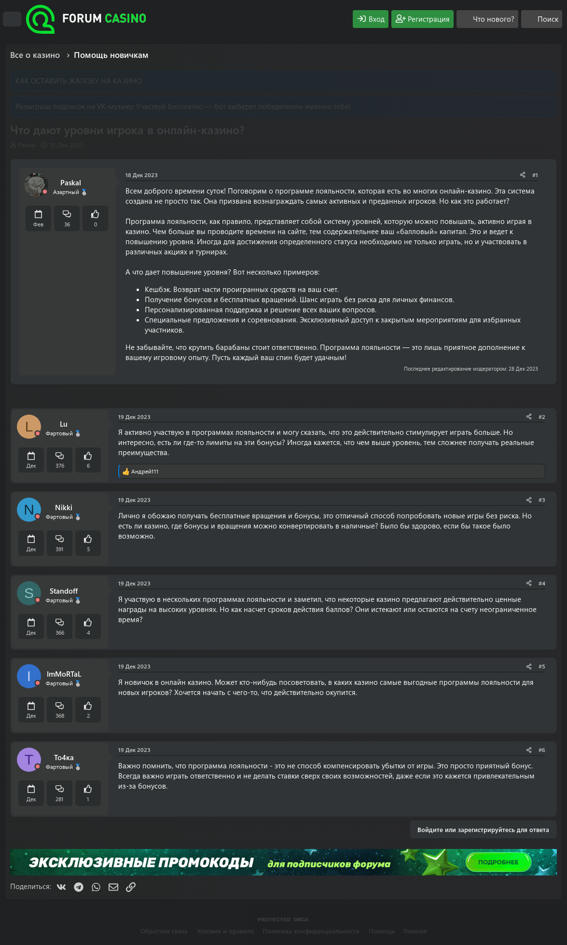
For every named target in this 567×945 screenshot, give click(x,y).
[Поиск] (541, 19)
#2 (542, 416)
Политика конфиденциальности (311, 931)
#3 (542, 499)
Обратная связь (164, 931)
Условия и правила (225, 931)
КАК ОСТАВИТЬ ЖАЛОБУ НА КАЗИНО (78, 80)
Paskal (27, 144)
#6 (542, 749)
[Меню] (12, 19)
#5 (542, 666)
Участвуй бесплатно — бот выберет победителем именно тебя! (243, 106)
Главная (415, 931)
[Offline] (44, 192)
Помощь (382, 931)
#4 (542, 583)
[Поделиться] (522, 175)
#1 (535, 175)
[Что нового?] (487, 19)
